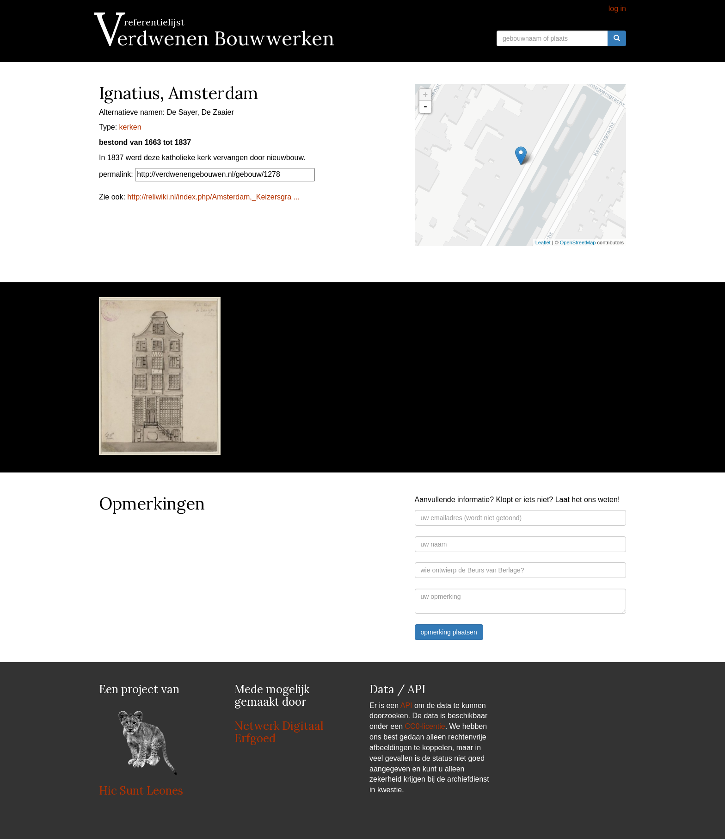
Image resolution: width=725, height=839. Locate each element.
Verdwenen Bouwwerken (216, 38)
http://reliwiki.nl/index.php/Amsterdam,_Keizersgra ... (213, 197)
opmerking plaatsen (449, 632)
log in (617, 8)
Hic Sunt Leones (141, 790)
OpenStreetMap (578, 242)
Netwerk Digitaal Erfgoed (278, 732)
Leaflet (543, 242)
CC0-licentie (425, 726)
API (406, 705)
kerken (130, 127)
